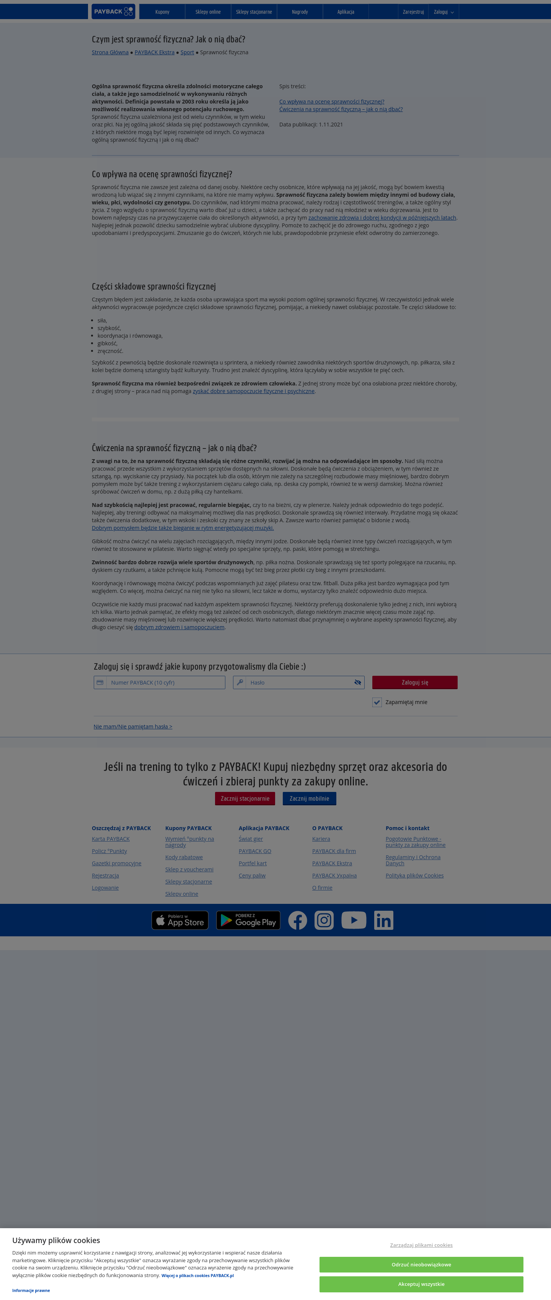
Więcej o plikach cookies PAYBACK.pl (197, 1275)
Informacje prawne (31, 1290)
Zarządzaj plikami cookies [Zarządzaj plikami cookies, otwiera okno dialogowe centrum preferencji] (421, 1245)
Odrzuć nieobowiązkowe (422, 1264)
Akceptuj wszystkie (421, 1284)
